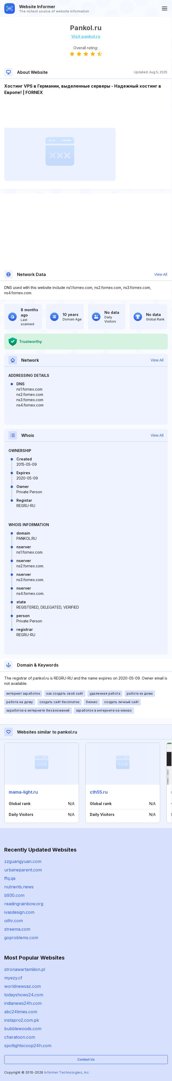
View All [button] (160, 274)
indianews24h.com (23, 1003)
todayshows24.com (23, 994)
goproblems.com (21, 937)
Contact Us (86, 1059)
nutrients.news (19, 886)
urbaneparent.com (23, 869)
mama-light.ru (23, 792)
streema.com (17, 929)
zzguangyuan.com (22, 861)
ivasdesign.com (19, 912)
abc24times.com (20, 1011)
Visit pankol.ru (85, 36)
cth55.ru (99, 792)
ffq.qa (9, 878)
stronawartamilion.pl (24, 969)
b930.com (14, 895)
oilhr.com (13, 920)
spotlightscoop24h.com (27, 1045)
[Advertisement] (85, 111)
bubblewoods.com (22, 1028)
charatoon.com (19, 1037)
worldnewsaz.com (22, 986)
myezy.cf (13, 977)
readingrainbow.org (23, 903)
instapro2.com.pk (21, 1020)
